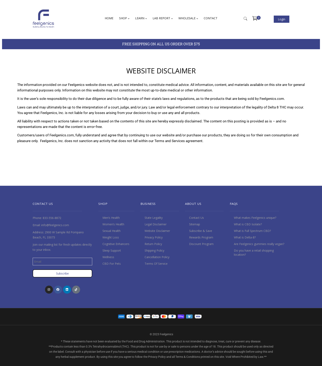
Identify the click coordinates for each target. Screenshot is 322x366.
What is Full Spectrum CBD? (252, 231)
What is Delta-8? (245, 237)
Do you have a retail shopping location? (254, 253)
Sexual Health (111, 231)
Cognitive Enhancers (115, 244)
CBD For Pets (111, 264)
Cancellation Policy (157, 257)
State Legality (154, 218)
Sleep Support (111, 250)
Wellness (108, 257)
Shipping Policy (154, 250)
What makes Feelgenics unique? (255, 218)
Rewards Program (201, 237)
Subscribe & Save (200, 231)
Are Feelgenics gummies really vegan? (259, 244)
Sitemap (194, 224)
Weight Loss (110, 237)
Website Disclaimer (157, 231)
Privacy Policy (154, 237)
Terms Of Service (156, 264)
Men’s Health (111, 218)
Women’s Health (113, 224)
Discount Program (201, 244)
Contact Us (196, 218)
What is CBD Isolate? (248, 224)
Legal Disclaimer (156, 224)
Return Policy (153, 244)
